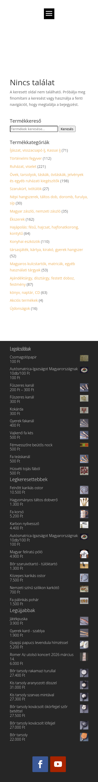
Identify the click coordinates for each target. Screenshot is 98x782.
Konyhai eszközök (25, 241)
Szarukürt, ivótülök (26, 188)
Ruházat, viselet (23, 166)
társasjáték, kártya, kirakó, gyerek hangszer (46, 249)
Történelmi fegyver (26, 158)
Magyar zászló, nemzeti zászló (35, 211)
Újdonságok (20, 308)
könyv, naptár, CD (25, 292)
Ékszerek (17, 219)
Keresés (67, 129)
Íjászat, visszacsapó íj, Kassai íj (35, 150)
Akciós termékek (24, 300)
